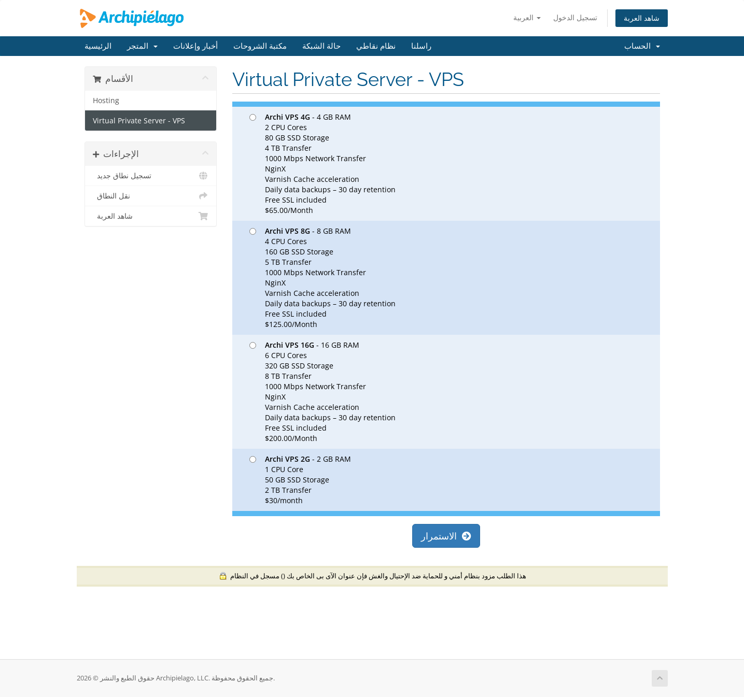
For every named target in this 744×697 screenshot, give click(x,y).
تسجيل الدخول (575, 17)
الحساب (642, 46)
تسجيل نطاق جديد (150, 175)
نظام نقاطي (376, 46)
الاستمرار (446, 536)
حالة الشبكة (321, 46)
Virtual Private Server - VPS (139, 120)
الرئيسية (98, 46)
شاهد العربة (641, 18)
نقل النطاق (150, 196)
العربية (527, 17)
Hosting (106, 100)
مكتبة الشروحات (260, 46)
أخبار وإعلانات (195, 46)
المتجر (142, 46)
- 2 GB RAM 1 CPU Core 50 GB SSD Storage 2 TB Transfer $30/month (300, 479)
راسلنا (421, 46)
